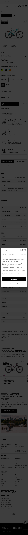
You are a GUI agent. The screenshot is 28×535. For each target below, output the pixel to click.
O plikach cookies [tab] (21, 254)
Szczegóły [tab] (11, 254)
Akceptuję (14, 279)
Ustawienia (14, 283)
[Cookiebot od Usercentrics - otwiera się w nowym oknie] (20, 250)
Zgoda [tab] (4, 254)
